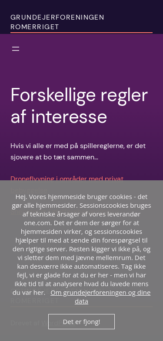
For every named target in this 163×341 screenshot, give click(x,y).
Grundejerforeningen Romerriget (57, 22)
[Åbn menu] (15, 49)
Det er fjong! (81, 321)
